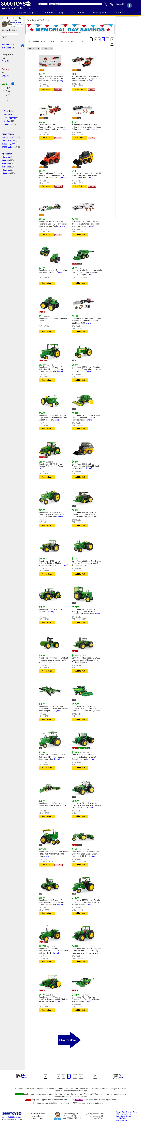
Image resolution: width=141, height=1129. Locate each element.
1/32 (4, 95)
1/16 (4, 91)
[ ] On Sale (6, 121)
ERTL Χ (48, 48)
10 (107, 39)
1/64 (4, 88)
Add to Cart (80, 235)
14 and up (6, 173)
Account (119, 12)
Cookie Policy (121, 1118)
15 (112, 44)
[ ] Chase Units (7, 111)
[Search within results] (10, 34)
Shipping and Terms (123, 1114)
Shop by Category (54, 12)
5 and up (5, 164)
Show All (5, 61)
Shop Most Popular (27, 12)
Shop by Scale (100, 12)
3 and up (5, 160)
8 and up (5, 167)
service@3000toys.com (11, 1117)
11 (112, 39)
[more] (60, 81)
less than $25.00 (8, 137)
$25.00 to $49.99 (8, 141)
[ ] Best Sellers (7, 114)
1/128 (4, 101)
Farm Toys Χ (33, 48)
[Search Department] (43, 4)
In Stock (5, 44)
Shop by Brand (78, 12)
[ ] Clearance (7, 124)
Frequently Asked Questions (126, 1112)
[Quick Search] (75, 4)
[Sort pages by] (75, 41)
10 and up (6, 170)
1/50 (4, 98)
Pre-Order (6, 48)
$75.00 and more (9, 147)
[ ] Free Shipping (8, 118)
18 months (6, 157)
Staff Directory (121, 1120)
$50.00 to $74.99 (8, 144)
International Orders (123, 1116)
